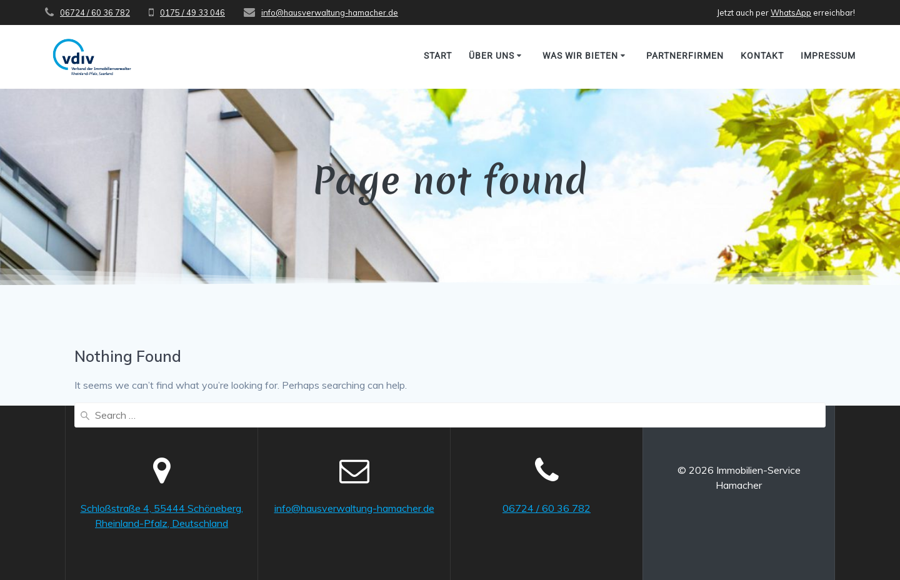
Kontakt (762, 56)
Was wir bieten (580, 56)
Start (438, 56)
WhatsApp (791, 13)
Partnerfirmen (685, 56)
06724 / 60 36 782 (95, 13)
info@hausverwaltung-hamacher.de (329, 13)
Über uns (491, 56)
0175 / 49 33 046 (192, 13)
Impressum (828, 56)
